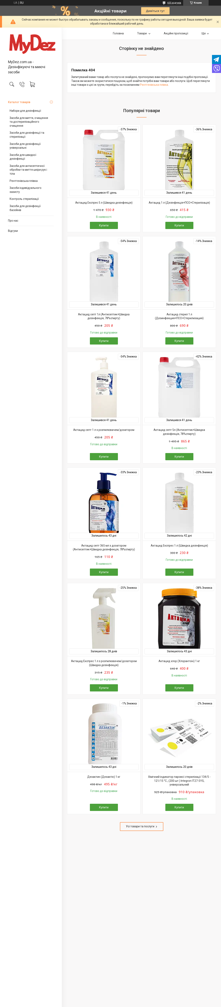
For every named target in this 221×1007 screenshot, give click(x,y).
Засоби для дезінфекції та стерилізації (27, 134)
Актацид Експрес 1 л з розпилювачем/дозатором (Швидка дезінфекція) (104, 663)
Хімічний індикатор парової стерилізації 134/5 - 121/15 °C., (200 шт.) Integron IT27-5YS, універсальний (179, 780)
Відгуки (13, 230)
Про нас (13, 220)
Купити (103, 225)
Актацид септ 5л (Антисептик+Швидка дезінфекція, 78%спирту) (179, 431)
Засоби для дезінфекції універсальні (25, 145)
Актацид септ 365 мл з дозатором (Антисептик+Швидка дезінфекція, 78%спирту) (104, 547)
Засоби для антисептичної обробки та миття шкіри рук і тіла (28, 169)
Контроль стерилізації (24, 198)
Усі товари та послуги (140, 826)
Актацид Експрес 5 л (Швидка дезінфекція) (104, 202)
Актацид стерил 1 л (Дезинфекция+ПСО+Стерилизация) (179, 316)
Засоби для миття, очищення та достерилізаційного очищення (29, 121)
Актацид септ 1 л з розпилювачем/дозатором (103, 429)
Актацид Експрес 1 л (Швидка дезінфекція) (179, 545)
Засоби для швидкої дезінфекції (23, 156)
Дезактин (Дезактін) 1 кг (103, 776)
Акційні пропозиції (176, 33)
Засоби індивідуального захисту (25, 189)
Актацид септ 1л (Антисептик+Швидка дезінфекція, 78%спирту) (104, 316)
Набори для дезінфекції (25, 110)
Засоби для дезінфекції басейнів (25, 208)
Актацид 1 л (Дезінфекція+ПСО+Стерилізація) (179, 202)
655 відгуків (174, 2)
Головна (118, 33)
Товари (142, 33)
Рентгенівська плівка (24, 180)
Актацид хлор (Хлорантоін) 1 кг (179, 661)
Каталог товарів (19, 102)
